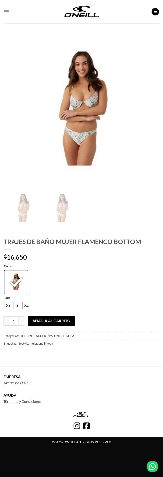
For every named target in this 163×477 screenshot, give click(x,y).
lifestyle (23, 343)
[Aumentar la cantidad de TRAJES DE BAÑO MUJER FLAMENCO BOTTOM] (21, 321)
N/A (50, 336)
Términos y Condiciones (23, 401)
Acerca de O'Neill (17, 382)
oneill (42, 343)
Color (7, 266)
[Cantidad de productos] (13, 321)
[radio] (16, 282)
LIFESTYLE (27, 336)
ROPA (70, 336)
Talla (7, 298)
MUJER (41, 336)
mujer (33, 343)
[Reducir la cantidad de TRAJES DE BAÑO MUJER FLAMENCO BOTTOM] (6, 321)
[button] (6, 11)
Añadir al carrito (51, 321)
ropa (50, 343)
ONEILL (59, 336)
